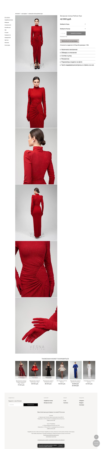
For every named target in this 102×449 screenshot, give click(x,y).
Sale (5, 30)
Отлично (60, 445)
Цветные (6, 40)
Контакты (65, 402)
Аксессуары (7, 45)
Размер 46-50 (8, 37)
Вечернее (7, 22)
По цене (6, 32)
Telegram (81, 402)
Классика (7, 42)
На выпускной (8, 25)
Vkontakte (81, 404)
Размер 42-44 (8, 35)
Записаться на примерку (69, 41)
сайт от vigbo (7, 445)
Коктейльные (7, 27)
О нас (64, 400)
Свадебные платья (9, 19)
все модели (24, 13)
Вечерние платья (48, 402)
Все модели (7, 17)
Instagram (81, 400)
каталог (17, 13)
